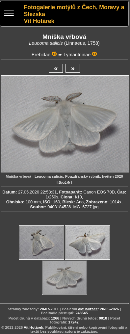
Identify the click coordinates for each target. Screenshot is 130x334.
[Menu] (9, 14)
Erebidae (41, 54)
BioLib (64, 182)
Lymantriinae (77, 54)
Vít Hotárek (33, 327)
